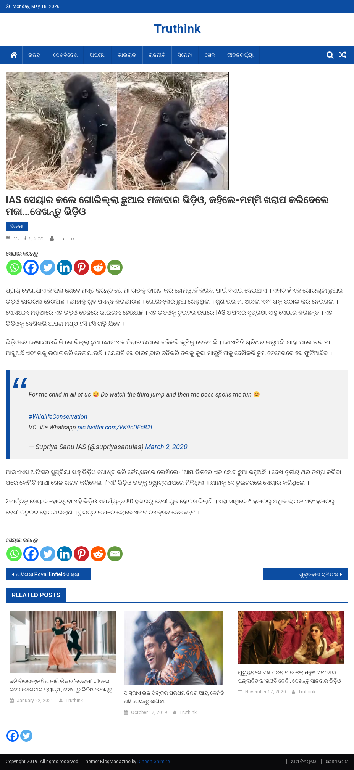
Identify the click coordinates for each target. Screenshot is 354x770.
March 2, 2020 (166, 447)
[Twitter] (47, 267)
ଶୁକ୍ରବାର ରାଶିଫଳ (318, 574)
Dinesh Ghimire (153, 761)
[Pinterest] (81, 267)
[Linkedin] (64, 267)
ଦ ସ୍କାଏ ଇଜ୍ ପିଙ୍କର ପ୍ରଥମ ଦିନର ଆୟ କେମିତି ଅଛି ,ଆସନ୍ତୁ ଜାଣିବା (174, 697)
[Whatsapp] (14, 267)
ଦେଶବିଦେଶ (65, 55)
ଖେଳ (210, 55)
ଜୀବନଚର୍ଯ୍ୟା (240, 55)
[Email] (115, 267)
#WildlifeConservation (58, 416)
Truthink (177, 28)
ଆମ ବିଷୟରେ (303, 761)
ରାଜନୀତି (157, 55)
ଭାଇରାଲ (127, 55)
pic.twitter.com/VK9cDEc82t (115, 427)
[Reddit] (98, 267)
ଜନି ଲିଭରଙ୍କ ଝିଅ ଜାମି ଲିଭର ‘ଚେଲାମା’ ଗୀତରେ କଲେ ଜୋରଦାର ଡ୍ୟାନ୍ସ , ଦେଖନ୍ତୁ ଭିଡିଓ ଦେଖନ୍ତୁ (61, 685)
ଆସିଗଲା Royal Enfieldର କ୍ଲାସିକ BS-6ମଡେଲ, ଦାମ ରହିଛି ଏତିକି (53, 574)
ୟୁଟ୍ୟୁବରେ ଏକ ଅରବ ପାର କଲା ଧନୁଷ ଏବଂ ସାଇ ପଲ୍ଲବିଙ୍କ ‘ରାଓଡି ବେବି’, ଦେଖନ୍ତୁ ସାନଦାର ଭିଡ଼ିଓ (289, 676)
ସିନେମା (185, 55)
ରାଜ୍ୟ (34, 55)
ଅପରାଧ (97, 55)
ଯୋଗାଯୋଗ (337, 761)
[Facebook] (31, 267)
